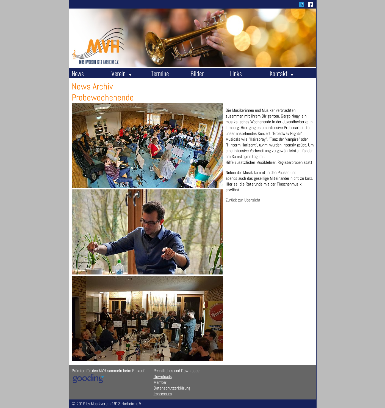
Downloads (163, 376)
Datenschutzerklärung (172, 388)
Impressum (163, 394)
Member (160, 382)
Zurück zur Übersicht (243, 200)
